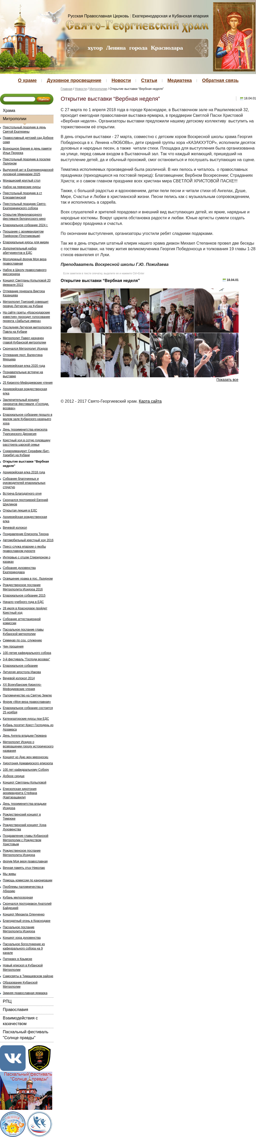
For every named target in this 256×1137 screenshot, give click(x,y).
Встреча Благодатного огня (22, 493)
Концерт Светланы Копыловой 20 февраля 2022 (27, 283)
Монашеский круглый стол (21, 180)
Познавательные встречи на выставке (23, 374)
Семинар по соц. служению (22, 640)
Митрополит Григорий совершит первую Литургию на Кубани (26, 304)
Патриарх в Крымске (17, 959)
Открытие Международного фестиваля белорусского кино (24, 217)
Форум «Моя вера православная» (27, 702)
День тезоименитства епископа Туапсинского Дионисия (25, 432)
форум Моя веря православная (25, 861)
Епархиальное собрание (20, 665)
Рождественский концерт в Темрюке (22, 817)
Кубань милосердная (18, 897)
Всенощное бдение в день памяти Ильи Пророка (27, 151)
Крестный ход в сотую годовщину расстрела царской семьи (26, 442)
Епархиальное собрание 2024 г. (25, 225)
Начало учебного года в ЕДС (23, 602)
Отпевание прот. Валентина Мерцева (22, 357)
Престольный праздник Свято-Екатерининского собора (24, 206)
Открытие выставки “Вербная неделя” (26, 464)
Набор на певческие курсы (22, 187)
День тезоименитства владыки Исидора (24, 806)
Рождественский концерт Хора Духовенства (24, 827)
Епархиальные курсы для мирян (26, 242)
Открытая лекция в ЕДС (20, 510)
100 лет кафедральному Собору (26, 769)
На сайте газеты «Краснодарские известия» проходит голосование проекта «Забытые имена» (26, 317)
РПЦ (7, 1001)
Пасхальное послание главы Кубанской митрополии (23, 632)
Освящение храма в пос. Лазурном (28, 578)
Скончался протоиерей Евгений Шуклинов (25, 502)
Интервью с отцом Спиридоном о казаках (26, 560)
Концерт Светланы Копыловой (24, 782)
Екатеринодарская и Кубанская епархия (170, 16)
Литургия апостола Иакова (22, 672)
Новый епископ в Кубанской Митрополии (23, 968)
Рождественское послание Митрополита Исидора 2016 (23, 587)
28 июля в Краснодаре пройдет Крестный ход (25, 610)
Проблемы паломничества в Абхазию (23, 889)
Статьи (149, 80)
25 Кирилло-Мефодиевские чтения (27, 382)
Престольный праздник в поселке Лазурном (26, 161)
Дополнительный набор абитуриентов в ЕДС (20, 251)
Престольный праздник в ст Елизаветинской (22, 195)
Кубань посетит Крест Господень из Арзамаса (28, 727)
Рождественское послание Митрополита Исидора (22, 853)
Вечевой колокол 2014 (19, 678)
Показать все (227, 380)
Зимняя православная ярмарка (25, 993)
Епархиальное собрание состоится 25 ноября (28, 710)
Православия (15, 1009)
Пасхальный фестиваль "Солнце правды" (25, 1035)
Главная (66, 89)
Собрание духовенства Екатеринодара (19, 570)
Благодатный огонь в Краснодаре (26, 921)
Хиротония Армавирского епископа (28, 763)
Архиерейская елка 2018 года (24, 472)
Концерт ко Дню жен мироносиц (25, 757)
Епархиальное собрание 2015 (24, 595)
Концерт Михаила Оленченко (24, 914)
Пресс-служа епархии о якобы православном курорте (24, 549)
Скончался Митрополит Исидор (25, 348)
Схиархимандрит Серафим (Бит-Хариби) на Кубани (26, 453)
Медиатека (179, 80)
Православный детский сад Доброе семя (28, 140)
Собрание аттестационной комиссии (22, 621)
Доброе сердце (14, 776)
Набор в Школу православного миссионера (25, 272)
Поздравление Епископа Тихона (26, 534)
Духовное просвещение (74, 80)
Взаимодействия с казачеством (20, 1021)
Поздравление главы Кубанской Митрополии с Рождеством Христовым (25, 840)
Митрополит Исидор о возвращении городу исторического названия (28, 746)
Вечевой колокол (15, 527)
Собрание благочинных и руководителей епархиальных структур (24, 483)
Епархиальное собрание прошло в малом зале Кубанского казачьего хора (27, 419)
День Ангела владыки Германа (25, 735)
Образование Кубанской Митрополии (20, 985)
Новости (121, 80)
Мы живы (9, 874)
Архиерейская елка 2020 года (24, 366)
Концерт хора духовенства (22, 938)
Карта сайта (150, 401)
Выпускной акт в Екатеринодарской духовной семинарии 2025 (28, 172)
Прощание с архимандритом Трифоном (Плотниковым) (23, 234)
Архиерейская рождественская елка (25, 391)
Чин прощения (13, 646)
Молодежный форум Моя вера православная (24, 261)
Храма (9, 110)
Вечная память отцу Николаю (24, 868)
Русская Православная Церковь (98, 16)
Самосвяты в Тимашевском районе (28, 976)
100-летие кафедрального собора (27, 653)
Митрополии (14, 119)
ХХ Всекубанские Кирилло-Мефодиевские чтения (22, 687)
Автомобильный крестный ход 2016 (28, 540)
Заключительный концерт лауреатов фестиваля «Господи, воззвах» (26, 404)
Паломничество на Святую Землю (27, 695)
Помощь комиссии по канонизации (27, 880)
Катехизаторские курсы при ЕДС (26, 719)
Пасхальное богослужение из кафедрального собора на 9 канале (24, 948)
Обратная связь (220, 80)
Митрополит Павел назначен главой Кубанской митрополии (24, 340)
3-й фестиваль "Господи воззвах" (26, 659)
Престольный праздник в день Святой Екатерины (24, 129)
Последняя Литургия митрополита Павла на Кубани (27, 329)
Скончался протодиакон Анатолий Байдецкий (27, 906)
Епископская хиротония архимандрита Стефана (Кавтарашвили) (20, 793)
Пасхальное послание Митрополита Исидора (19, 929)
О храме (27, 80)
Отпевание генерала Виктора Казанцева (24, 293)
